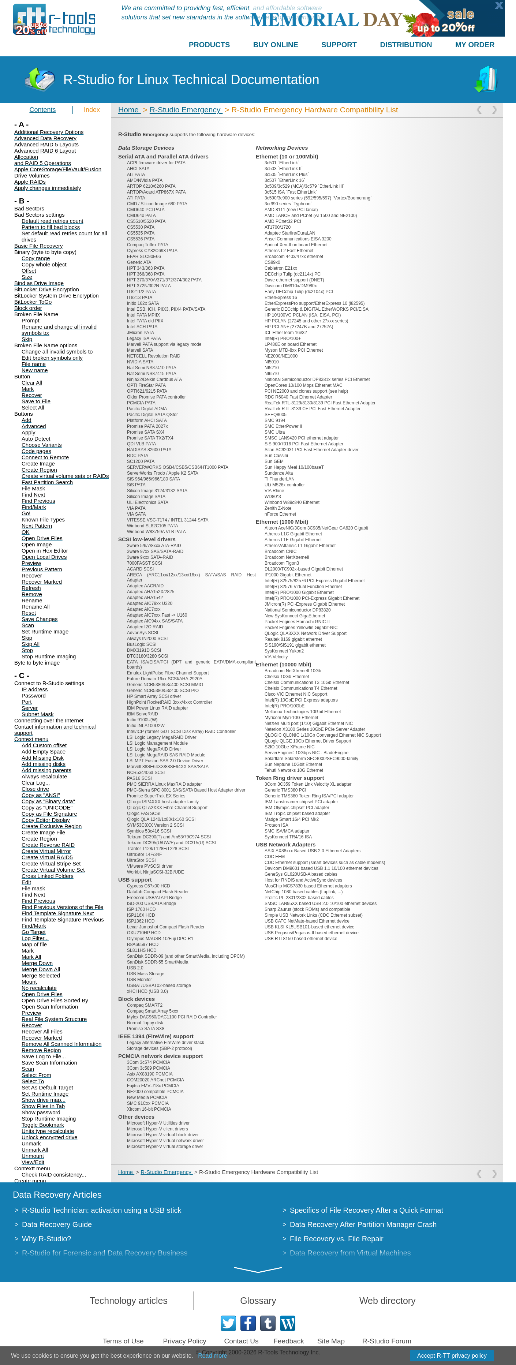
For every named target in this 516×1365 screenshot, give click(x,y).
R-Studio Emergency (186, 109)
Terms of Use (123, 1341)
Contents (42, 109)
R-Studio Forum (386, 1341)
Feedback (288, 1341)
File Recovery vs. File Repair (337, 1239)
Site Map (331, 1341)
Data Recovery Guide (57, 1224)
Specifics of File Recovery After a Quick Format (366, 1210)
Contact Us (241, 1341)
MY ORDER (474, 45)
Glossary (258, 1300)
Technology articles (129, 1300)
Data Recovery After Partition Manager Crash (363, 1224)
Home (129, 109)
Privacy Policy (184, 1341)
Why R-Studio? (46, 1239)
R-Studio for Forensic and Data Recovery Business (104, 1253)
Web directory (387, 1300)
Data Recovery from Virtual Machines (350, 1253)
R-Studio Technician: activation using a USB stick (101, 1210)
